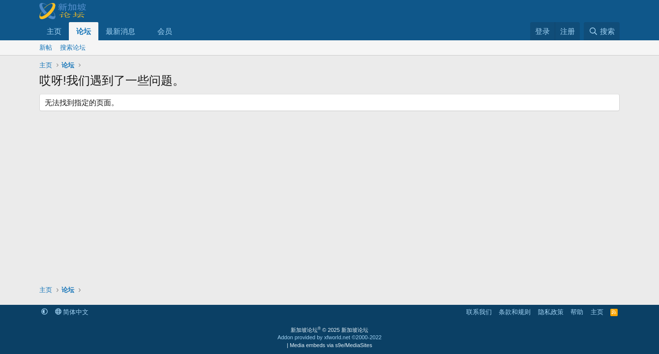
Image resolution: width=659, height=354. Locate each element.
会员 (164, 31)
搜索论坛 (73, 47)
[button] (143, 31)
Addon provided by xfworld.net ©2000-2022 (329, 337)
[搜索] (602, 31)
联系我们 (479, 312)
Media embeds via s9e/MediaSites (331, 345)
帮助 (576, 312)
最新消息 (120, 31)
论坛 (83, 31)
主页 (54, 31)
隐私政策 (551, 312)
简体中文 (72, 312)
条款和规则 (515, 312)
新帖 (45, 47)
